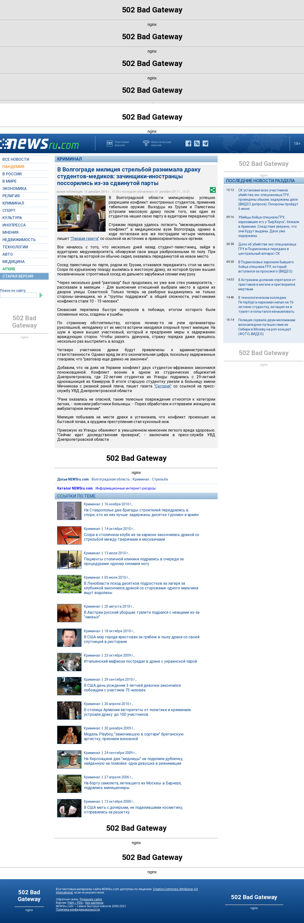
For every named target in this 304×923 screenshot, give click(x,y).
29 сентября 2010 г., (120, 679)
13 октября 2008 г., (119, 801)
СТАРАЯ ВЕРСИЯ (17, 276)
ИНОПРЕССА (14, 225)
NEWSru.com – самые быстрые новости (83, 906)
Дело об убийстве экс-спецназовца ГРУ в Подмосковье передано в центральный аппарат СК (267, 248)
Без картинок (94, 902)
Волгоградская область (111, 479)
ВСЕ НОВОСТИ (15, 159)
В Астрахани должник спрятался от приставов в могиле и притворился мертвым (267, 284)
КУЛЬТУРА (12, 218)
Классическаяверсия (161, 143)
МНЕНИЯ (10, 232)
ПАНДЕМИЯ (13, 166)
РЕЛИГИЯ (11, 196)
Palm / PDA (75, 902)
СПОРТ (9, 210)
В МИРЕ (9, 181)
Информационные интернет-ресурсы (126, 488)
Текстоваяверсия (122, 143)
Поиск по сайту (13, 290)
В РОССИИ (12, 174)
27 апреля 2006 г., (118, 777)
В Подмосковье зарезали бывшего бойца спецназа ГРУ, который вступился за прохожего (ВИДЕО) (266, 266)
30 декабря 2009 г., (119, 728)
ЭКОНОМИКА (14, 188)
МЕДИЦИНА (13, 261)
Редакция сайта (91, 899)
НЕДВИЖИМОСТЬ (19, 239)
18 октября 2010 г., (119, 631)
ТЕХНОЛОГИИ (15, 247)
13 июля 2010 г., (117, 553)
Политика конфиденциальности (78, 909)
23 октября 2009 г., (119, 655)
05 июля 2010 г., (117, 577)
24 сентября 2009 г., (120, 753)
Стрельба (160, 479)
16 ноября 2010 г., (118, 504)
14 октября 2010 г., (119, 529)
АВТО (7, 254)
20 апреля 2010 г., (118, 704)
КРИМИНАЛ (13, 203)
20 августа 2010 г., (119, 606)
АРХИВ (8, 269)
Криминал (69, 158)
